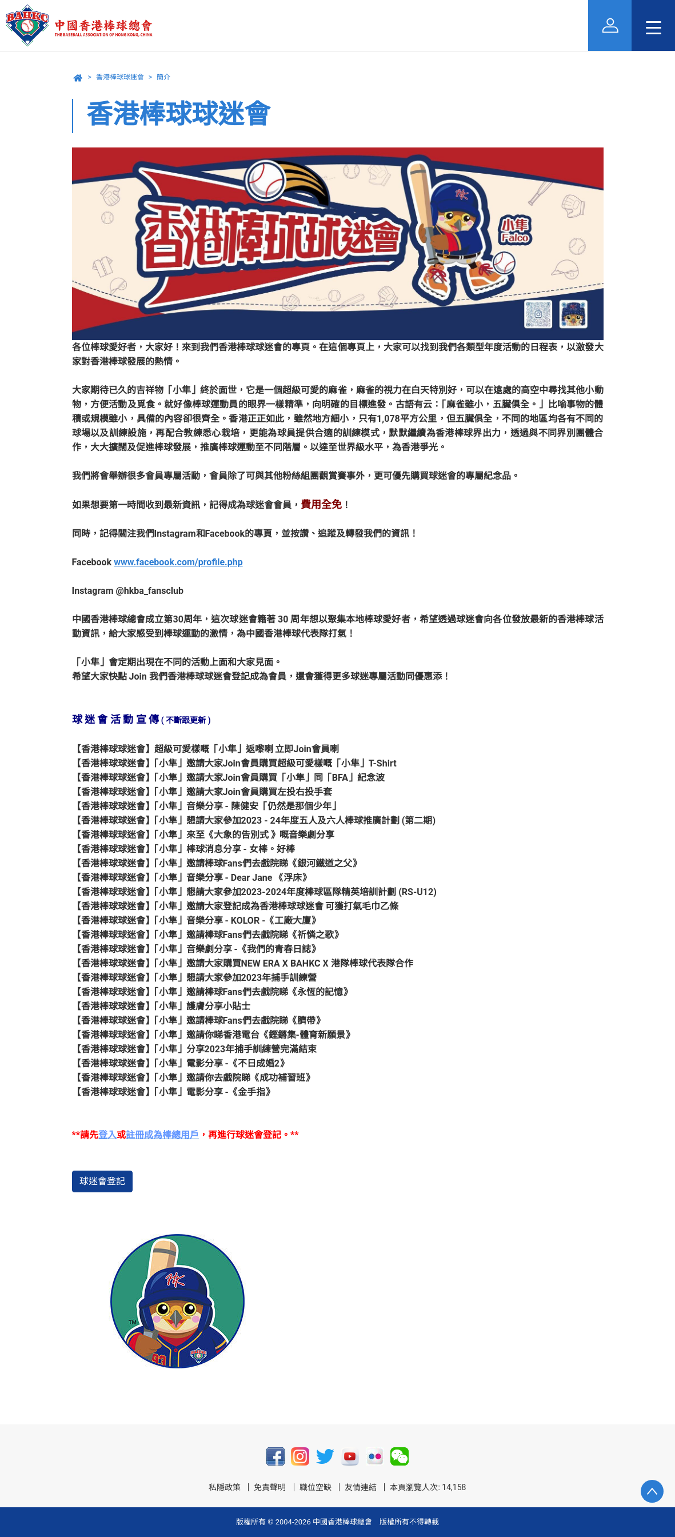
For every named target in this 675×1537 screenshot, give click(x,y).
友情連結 (361, 1487)
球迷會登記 (102, 1181)
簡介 (163, 77)
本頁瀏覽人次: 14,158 (428, 1487)
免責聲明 (270, 1487)
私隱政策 (225, 1487)
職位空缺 (315, 1487)
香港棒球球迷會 (120, 77)
